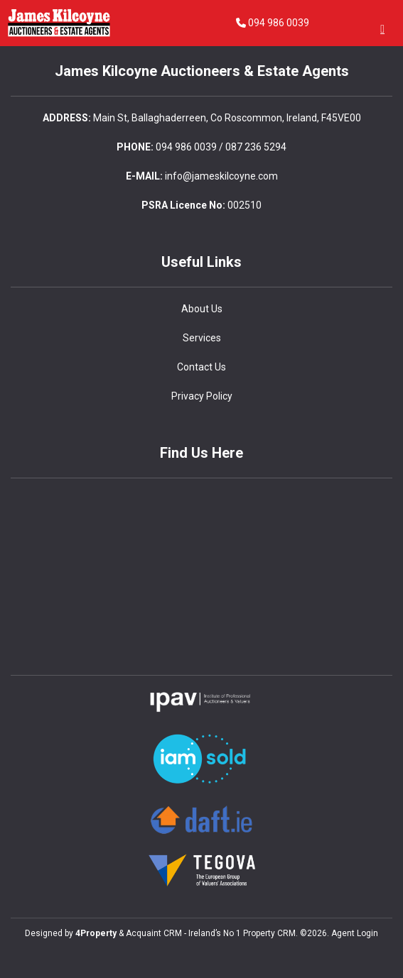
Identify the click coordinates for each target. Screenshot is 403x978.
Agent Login (354, 933)
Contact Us (201, 367)
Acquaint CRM (154, 933)
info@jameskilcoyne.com (221, 176)
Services (202, 338)
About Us (201, 308)
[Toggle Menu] (382, 28)
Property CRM (269, 933)
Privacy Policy (201, 396)
